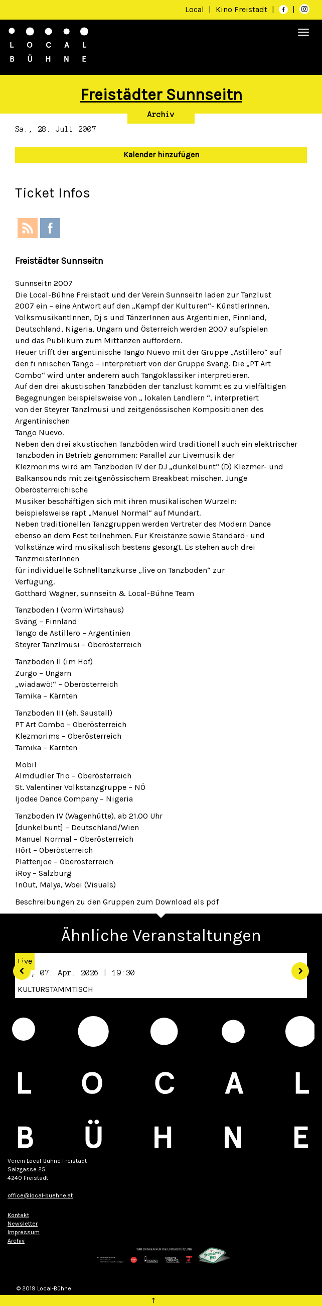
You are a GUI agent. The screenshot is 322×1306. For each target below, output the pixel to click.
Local (194, 9)
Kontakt (18, 1215)
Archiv (161, 115)
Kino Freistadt (242, 9)
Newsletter (23, 1223)
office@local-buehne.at (40, 1195)
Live (25, 961)
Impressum (24, 1232)
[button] (18, 967)
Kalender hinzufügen (161, 154)
